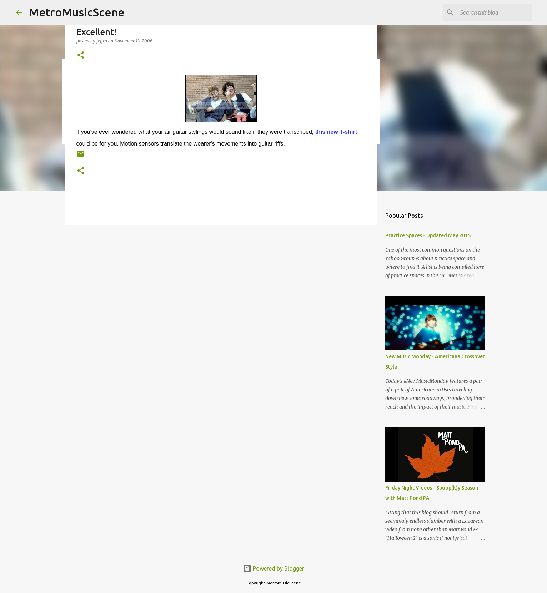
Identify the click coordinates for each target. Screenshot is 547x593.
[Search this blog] (494, 12)
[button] (80, 55)
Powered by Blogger (273, 568)
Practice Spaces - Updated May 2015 (428, 235)
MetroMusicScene (77, 12)
